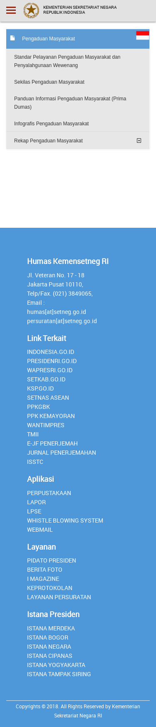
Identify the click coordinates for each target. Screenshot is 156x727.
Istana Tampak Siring (59, 674)
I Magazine (43, 579)
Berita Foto (44, 569)
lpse (34, 511)
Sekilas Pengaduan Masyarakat (49, 82)
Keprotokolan (49, 588)
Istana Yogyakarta (56, 665)
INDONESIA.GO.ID (50, 352)
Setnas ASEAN (48, 397)
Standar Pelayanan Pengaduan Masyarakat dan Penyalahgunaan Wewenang (67, 61)
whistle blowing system (65, 520)
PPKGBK (38, 407)
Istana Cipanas (49, 656)
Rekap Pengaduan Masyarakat (48, 141)
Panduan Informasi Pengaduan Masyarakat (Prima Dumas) (70, 103)
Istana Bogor (47, 637)
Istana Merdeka (51, 628)
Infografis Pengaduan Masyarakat (51, 124)
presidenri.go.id (52, 361)
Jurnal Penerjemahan (61, 452)
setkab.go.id (46, 379)
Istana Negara (49, 646)
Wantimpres (45, 425)
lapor (36, 502)
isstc (35, 462)
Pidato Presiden (51, 560)
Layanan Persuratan (59, 597)
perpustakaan (49, 493)
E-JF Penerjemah (52, 443)
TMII (33, 434)
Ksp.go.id (40, 388)
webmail (40, 529)
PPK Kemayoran (51, 416)
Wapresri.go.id (49, 370)
